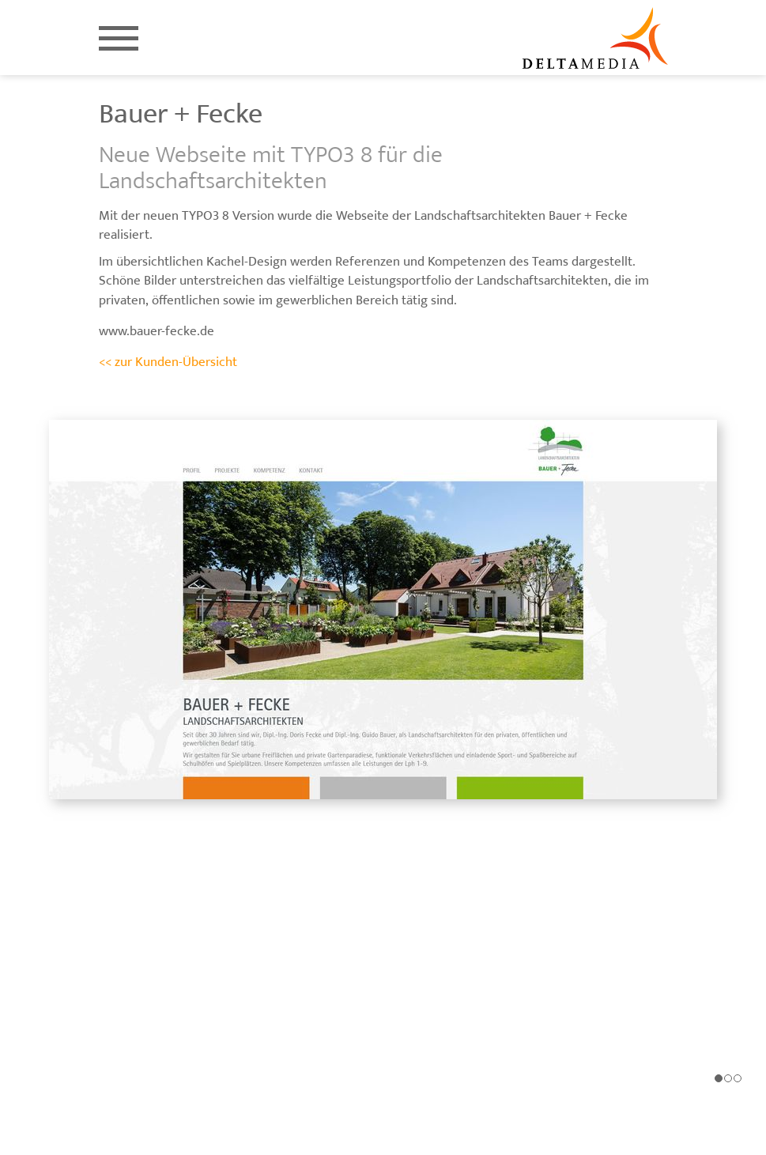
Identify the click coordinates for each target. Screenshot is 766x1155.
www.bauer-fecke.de (156, 331)
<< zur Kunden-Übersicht (168, 362)
